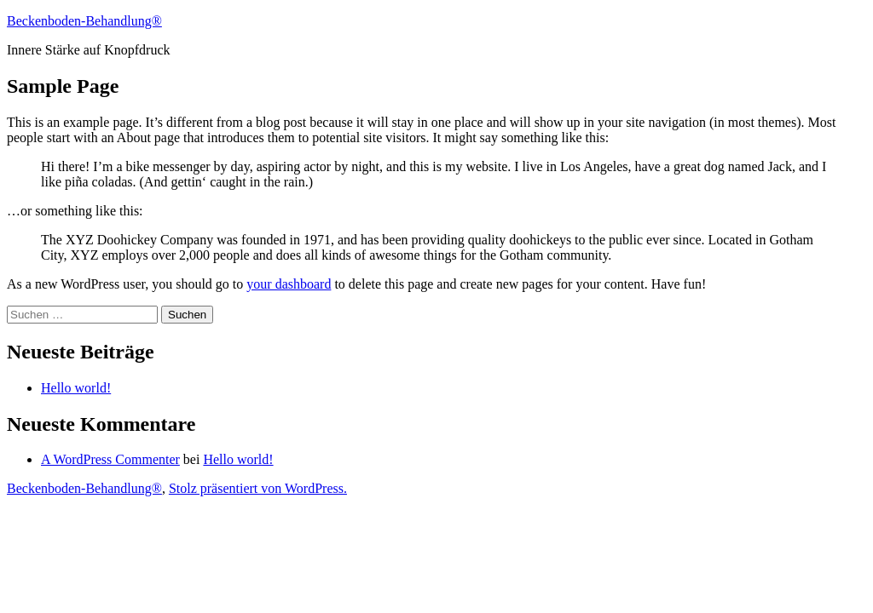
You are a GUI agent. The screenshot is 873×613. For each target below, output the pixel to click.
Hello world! (76, 388)
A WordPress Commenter (110, 459)
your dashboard (288, 284)
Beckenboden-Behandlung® (84, 21)
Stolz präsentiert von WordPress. (258, 488)
